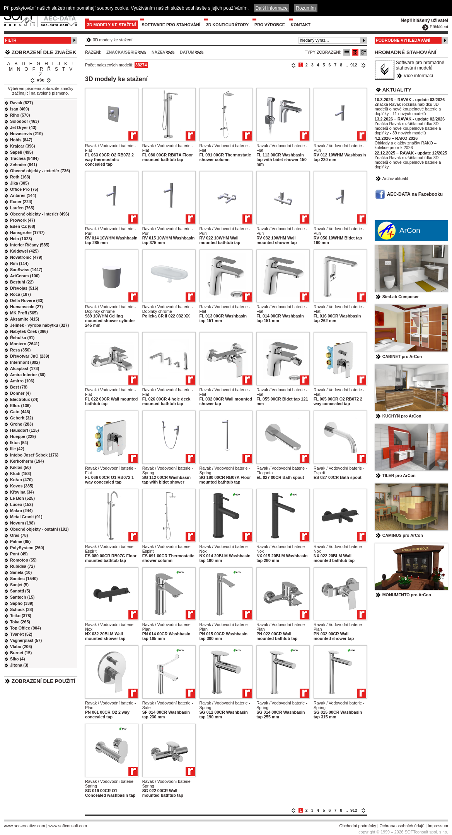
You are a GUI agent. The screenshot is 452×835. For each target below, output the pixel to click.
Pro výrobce (269, 24)
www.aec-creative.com (24, 825)
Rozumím (306, 8)
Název (158, 52)
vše (40, 80)
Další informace (272, 8)
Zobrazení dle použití (43, 681)
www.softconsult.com (67, 825)
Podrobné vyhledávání (403, 40)
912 (353, 65)
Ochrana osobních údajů (401, 825)
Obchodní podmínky (357, 825)
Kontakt (300, 24)
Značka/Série (121, 52)
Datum (187, 52)
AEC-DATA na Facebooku (415, 194)
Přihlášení (439, 26)
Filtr (10, 40)
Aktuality (397, 90)
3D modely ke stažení (111, 24)
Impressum (438, 825)
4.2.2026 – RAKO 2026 (396, 138)
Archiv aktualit (395, 178)
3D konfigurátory (227, 24)
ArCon (410, 230)
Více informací (418, 75)
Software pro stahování (171, 24)
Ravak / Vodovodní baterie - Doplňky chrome (110, 309)
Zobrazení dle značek (44, 52)
